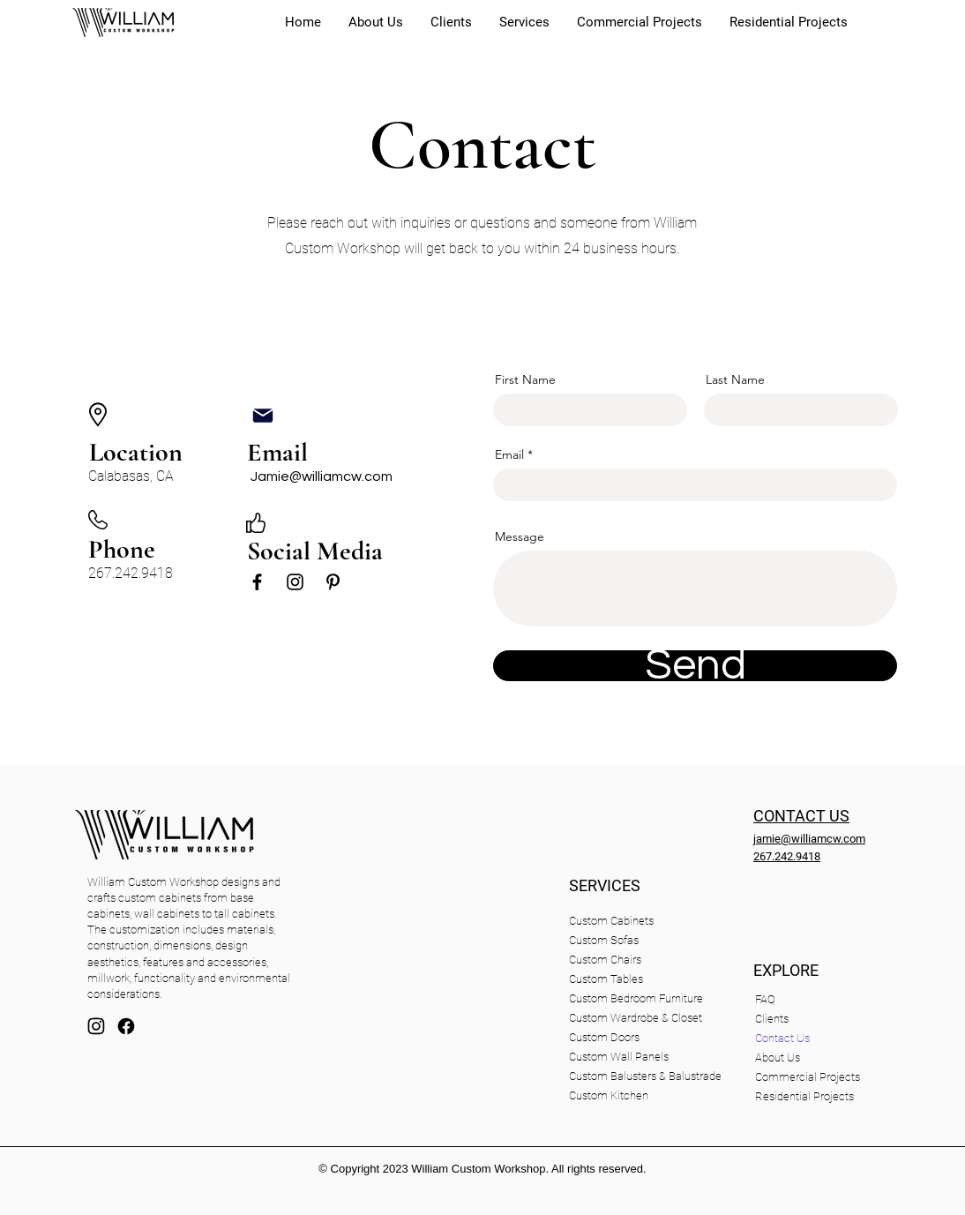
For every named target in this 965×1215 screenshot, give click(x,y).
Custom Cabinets (611, 920)
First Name (525, 379)
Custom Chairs (605, 959)
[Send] (695, 665)
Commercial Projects (802, 1077)
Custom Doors (604, 1037)
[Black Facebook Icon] (257, 582)
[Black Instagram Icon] (295, 582)
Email (509, 454)
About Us (777, 1057)
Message (519, 536)
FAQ (765, 999)
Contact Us (782, 1038)
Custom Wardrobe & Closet (635, 1017)
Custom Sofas (604, 940)
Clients (772, 1018)
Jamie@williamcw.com (322, 476)
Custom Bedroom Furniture (636, 998)
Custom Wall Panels (619, 1056)
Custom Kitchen (608, 1095)
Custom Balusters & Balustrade (645, 1076)
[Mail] (262, 415)
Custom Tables (606, 979)
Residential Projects (802, 1096)
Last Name (735, 379)
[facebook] (126, 1026)
